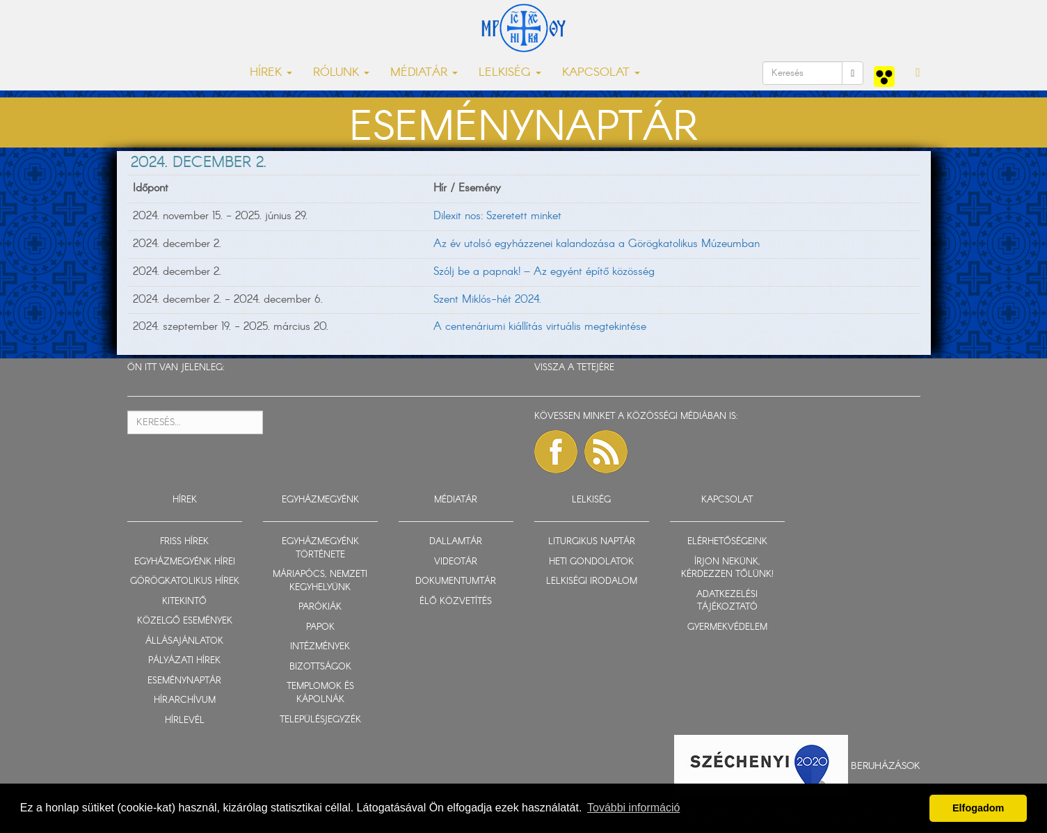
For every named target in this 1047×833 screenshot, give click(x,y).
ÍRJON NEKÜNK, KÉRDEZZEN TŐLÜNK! (727, 568)
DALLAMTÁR (455, 541)
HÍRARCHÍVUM (185, 700)
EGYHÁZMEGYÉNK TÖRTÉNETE (320, 548)
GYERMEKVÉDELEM (727, 627)
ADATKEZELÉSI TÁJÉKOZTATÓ (727, 601)
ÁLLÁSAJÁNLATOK (184, 641)
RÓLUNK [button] (341, 72)
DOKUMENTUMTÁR (455, 581)
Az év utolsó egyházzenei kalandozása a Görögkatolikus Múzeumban (596, 244)
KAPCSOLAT (727, 500)
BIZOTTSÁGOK (320, 667)
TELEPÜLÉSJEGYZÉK (320, 720)
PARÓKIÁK (320, 607)
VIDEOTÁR (455, 562)
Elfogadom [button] (978, 808)
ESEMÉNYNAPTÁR (184, 681)
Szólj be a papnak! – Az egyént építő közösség (544, 272)
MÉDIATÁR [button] (424, 72)
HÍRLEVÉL (185, 720)
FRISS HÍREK (184, 541)
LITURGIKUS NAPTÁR (591, 541)
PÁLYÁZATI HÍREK (184, 660)
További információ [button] (633, 808)
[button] (917, 73)
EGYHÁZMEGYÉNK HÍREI (184, 562)
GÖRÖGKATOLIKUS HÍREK (184, 581)
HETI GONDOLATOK (591, 562)
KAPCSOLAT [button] (601, 72)
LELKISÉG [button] (510, 72)
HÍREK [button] (271, 72)
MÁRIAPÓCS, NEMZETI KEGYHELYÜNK (320, 581)
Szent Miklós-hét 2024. (487, 300)
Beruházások (885, 765)
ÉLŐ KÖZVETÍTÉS (455, 601)
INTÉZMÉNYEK (320, 646)
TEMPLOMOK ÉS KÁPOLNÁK (320, 693)
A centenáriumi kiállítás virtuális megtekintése (539, 327)
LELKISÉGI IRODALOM (591, 581)
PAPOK (320, 627)
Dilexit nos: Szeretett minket (497, 216)
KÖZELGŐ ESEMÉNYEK (184, 621)
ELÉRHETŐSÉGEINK (727, 541)
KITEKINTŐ (184, 601)
